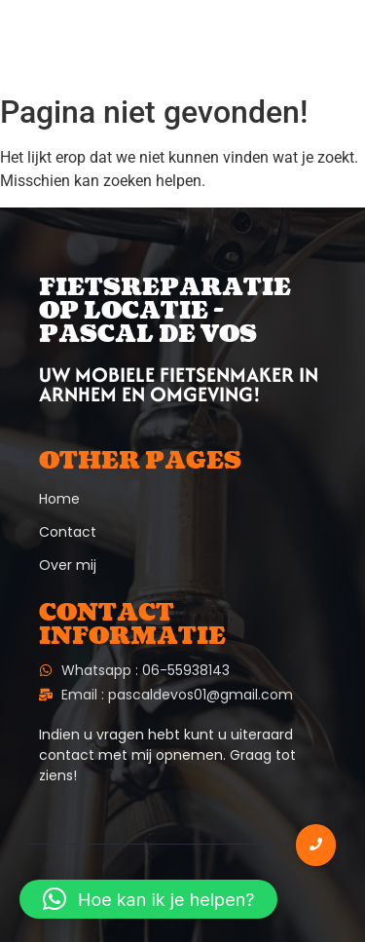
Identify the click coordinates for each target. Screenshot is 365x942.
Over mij (67, 565)
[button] (148, 899)
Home (59, 499)
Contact (67, 532)
